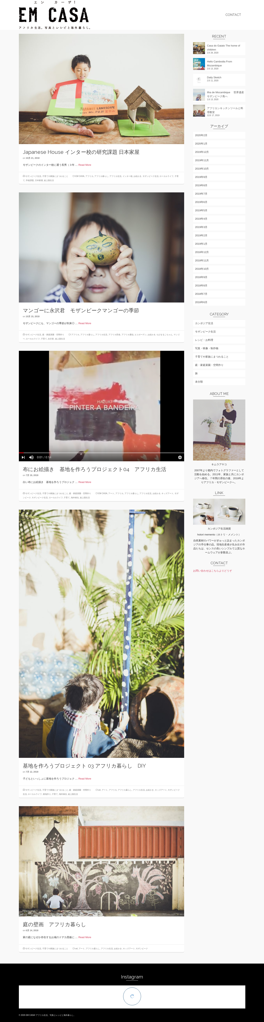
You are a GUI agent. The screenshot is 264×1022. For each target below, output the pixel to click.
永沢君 (51, 341)
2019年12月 (202, 151)
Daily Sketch (214, 77)
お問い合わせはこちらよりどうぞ (212, 570)
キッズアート (167, 496)
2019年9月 (201, 177)
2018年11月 (202, 260)
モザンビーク (142, 951)
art (99, 792)
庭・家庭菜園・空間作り (53, 337)
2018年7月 (201, 293)
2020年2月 (201, 135)
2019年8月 (201, 185)
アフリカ (89, 176)
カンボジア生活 (204, 323)
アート (111, 496)
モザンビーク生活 (33, 176)
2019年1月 (201, 243)
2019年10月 (202, 168)
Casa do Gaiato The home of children (223, 47)
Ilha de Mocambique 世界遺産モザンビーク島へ (225, 94)
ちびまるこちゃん (164, 337)
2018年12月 (202, 252)
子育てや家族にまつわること (55, 176)
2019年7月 (201, 193)
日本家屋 (39, 180)
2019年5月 (201, 210)
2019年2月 (201, 235)
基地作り (47, 797)
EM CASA (79, 176)
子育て (44, 341)
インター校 (127, 176)
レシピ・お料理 (204, 339)
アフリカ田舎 (114, 337)
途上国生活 (49, 180)
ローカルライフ (166, 176)
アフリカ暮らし (101, 176)
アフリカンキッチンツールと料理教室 (225, 110)
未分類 (199, 381)
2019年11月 (202, 160)
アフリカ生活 (115, 176)
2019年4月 (201, 218)
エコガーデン (140, 337)
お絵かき (137, 176)
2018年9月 (201, 277)
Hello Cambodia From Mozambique (219, 63)
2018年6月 (201, 302)
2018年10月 (202, 268)
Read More (84, 164)
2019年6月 (201, 202)
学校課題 (30, 180)
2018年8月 (201, 285)
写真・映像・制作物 (206, 348)
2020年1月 (201, 143)
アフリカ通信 (127, 337)
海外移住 (75, 500)
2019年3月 (201, 227)
